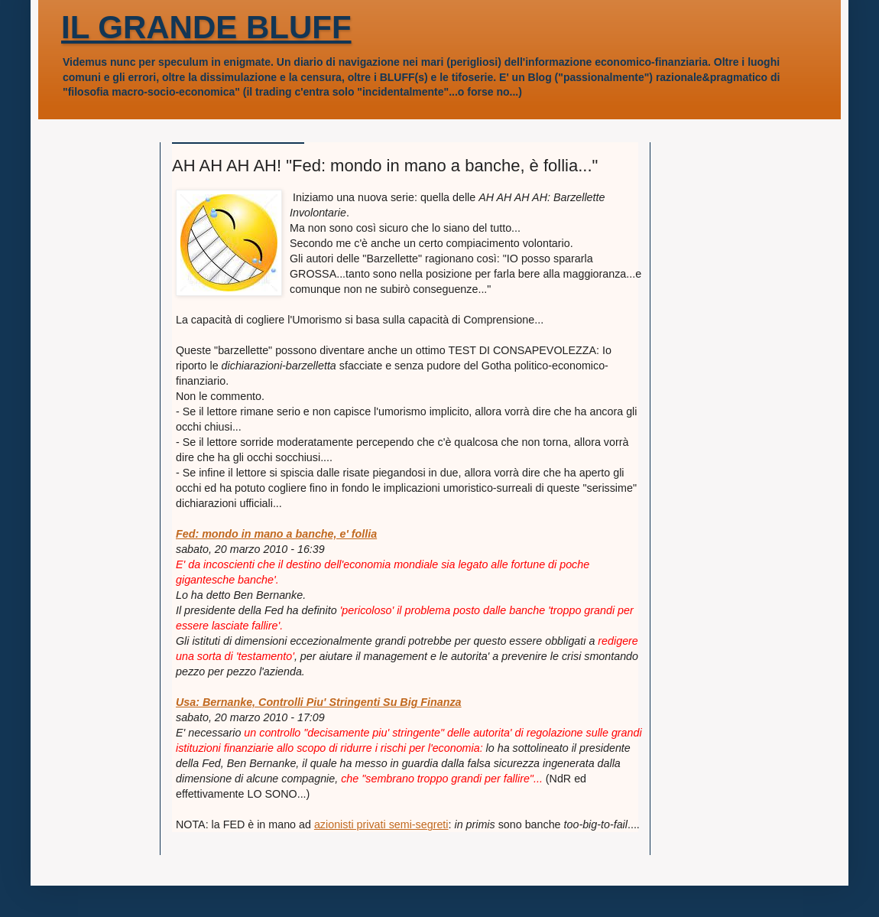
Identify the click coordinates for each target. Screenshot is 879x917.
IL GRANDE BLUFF (206, 27)
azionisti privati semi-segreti (381, 824)
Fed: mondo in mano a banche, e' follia (276, 534)
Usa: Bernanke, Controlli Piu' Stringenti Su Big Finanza (319, 702)
